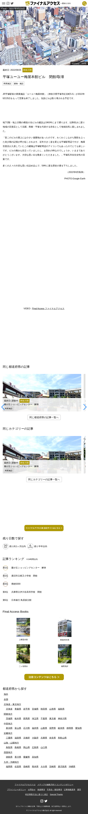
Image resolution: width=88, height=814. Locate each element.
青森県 (18, 709)
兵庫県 (44, 738)
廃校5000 (16, 584)
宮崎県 (52, 766)
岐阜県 (61, 728)
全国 (6, 699)
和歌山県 (62, 738)
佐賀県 (18, 766)
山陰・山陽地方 (11, 743)
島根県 (18, 747)
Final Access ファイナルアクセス (48, 308)
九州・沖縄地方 (11, 762)
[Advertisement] (44, 110)
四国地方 (8, 752)
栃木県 (18, 718)
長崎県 (26, 766)
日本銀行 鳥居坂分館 (21, 600)
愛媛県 (26, 757)
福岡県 (9, 766)
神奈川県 (62, 718)
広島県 (35, 747)
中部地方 (8, 724)
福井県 (35, 728)
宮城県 (35, 709)
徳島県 (9, 757)
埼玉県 (35, 718)
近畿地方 (8, 733)
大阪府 (35, 738)
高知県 (35, 757)
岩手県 (26, 709)
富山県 (18, 728)
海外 (6, 694)
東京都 (52, 718)
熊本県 (35, 766)
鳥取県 (9, 747)
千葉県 (44, 718)
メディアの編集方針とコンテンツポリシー (55, 785)
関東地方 (8, 714)
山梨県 (44, 728)
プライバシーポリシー (16, 789)
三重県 (9, 738)
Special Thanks (56, 794)
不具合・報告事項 (54, 789)
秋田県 (44, 709)
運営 (79, 789)
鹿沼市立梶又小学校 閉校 (24, 576)
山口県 (44, 747)
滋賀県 (18, 738)
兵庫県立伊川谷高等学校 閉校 (26, 592)
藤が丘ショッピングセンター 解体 (28, 568)
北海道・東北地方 (12, 704)
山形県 (52, 709)
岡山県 (26, 747)
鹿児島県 (62, 766)
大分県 (44, 766)
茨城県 (9, 718)
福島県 (61, 709)
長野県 (52, 728)
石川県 (26, 728)
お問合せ (31, 789)
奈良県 (52, 738)
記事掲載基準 (69, 789)
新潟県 (9, 728)
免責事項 (41, 789)
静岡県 (70, 728)
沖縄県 (72, 766)
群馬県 (26, 718)
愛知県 (78, 728)
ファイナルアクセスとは (25, 785)
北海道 (9, 709)
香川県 (18, 757)
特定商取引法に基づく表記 (36, 794)
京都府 (26, 738)
